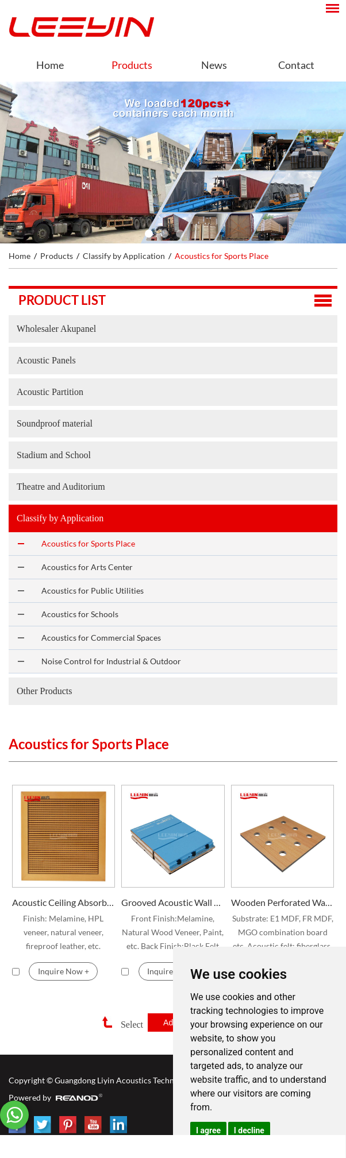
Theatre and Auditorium (61, 486)
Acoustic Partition (50, 392)
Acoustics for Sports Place (221, 256)
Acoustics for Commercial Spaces (101, 637)
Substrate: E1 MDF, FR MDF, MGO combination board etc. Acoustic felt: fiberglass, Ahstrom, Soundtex (282, 933)
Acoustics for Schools (79, 614)
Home (50, 65)
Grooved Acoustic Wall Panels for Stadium (172, 902)
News (214, 65)
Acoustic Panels (46, 360)
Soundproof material (55, 423)
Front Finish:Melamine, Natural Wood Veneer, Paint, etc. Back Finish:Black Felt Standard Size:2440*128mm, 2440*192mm (173, 933)
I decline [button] (249, 1130)
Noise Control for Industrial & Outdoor (111, 661)
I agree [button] (208, 1130)
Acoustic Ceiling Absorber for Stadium (63, 902)
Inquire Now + (63, 971)
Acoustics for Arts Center (87, 567)
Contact (296, 65)
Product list (62, 300)
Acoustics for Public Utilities (92, 590)
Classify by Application (124, 256)
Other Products (44, 691)
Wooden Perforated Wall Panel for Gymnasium (282, 902)
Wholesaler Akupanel (56, 329)
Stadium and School (54, 455)
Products (132, 65)
